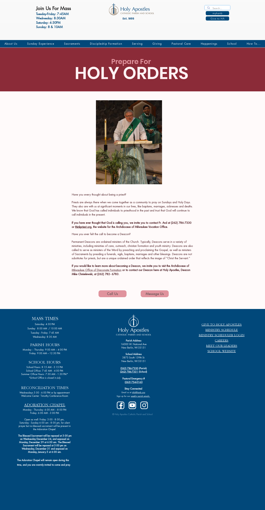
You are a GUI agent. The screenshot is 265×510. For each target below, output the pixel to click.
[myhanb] (217, 13)
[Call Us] (113, 293)
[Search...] (218, 8)
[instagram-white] (144, 405)
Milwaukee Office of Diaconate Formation (96, 270)
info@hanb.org (138, 392)
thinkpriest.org (83, 227)
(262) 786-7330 (129, 368)
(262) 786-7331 (129, 371)
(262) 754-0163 (134, 382)
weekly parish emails (140, 396)
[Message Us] (155, 293)
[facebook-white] (120, 405)
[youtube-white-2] (132, 405)
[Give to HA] (217, 18)
